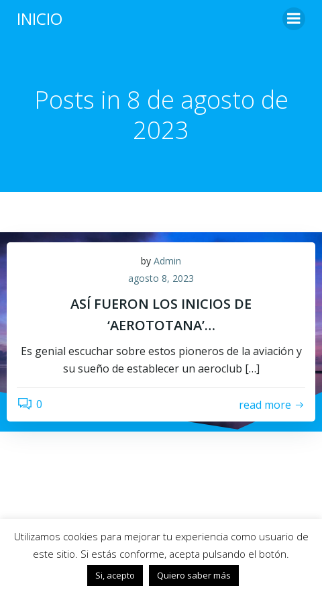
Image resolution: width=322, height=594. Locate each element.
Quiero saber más (194, 575)
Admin (167, 260)
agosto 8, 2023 (161, 278)
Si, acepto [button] (115, 575)
